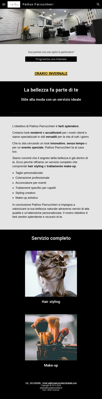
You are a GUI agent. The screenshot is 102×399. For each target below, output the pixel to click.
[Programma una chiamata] (51, 59)
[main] (51, 52)
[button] (4, 4)
